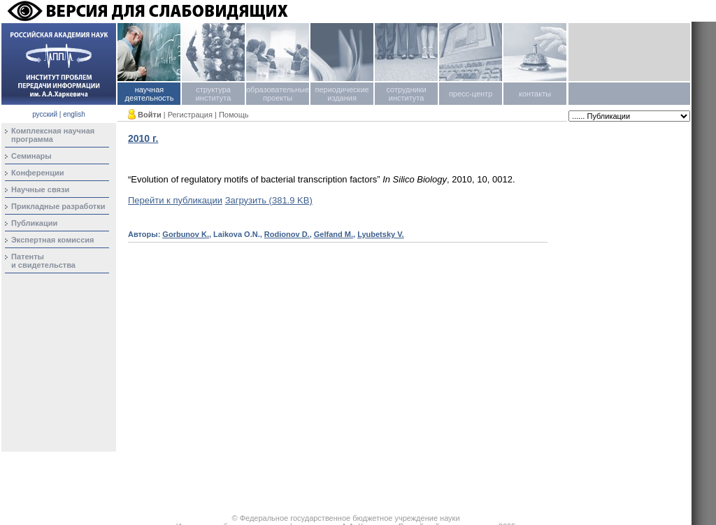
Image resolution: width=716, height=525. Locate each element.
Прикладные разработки (58, 206)
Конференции (37, 172)
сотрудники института (406, 93)
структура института (213, 93)
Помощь (234, 114)
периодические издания (341, 93)
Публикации (34, 223)
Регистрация (190, 114)
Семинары (31, 156)
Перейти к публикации (175, 200)
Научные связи (40, 189)
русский (44, 114)
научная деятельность (149, 93)
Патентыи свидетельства (43, 260)
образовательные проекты (277, 93)
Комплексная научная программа (52, 135)
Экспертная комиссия (52, 240)
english (74, 114)
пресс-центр (470, 93)
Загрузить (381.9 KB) (269, 200)
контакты (535, 93)
